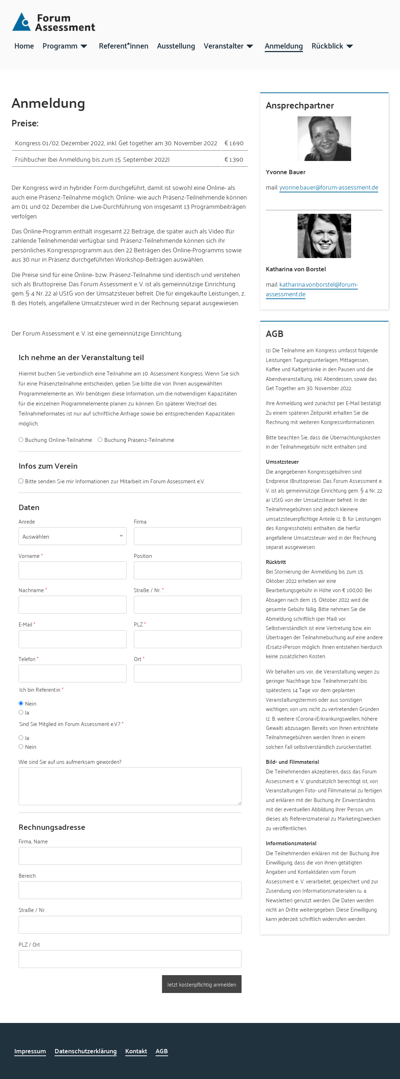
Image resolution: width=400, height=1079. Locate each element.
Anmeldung (284, 45)
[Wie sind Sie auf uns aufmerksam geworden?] (130, 786)
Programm (59, 45)
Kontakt (136, 1051)
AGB (162, 1051)
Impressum (30, 1051)
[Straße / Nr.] (188, 605)
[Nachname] (73, 605)
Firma (140, 521)
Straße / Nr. (149, 590)
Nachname (33, 590)
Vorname (31, 555)
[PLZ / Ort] (130, 959)
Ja (27, 712)
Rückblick (327, 45)
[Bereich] (130, 890)
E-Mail (27, 624)
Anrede (27, 521)
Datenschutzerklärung (86, 1051)
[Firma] (188, 536)
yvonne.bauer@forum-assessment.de (328, 186)
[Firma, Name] (130, 856)
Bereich (27, 875)
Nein (30, 703)
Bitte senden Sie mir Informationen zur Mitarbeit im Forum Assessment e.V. (114, 481)
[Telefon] (73, 673)
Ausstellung (176, 45)
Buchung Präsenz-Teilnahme (139, 439)
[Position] (188, 570)
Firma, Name (33, 841)
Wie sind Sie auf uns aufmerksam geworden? (70, 761)
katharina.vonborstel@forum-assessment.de (312, 288)
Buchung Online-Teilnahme (58, 439)
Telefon (29, 658)
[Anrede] (73, 534)
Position (143, 555)
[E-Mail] (73, 639)
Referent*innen (123, 45)
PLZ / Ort (29, 944)
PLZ (140, 624)
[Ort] (188, 673)
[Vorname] (73, 570)
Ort (139, 658)
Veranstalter (223, 45)
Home (24, 45)
